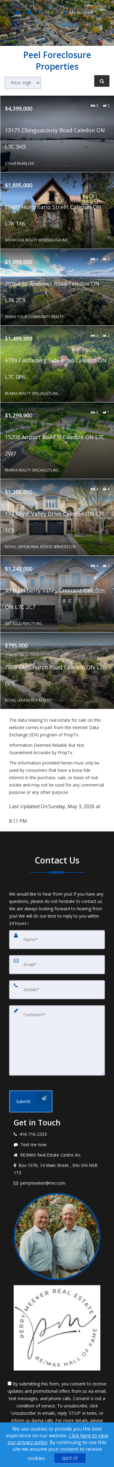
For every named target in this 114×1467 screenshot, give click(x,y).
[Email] (57, 964)
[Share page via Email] (40, 12)
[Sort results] (23, 83)
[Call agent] (7, 12)
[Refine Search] (101, 81)
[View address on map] (57, 1169)
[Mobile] (57, 989)
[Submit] (31, 1101)
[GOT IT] (70, 1458)
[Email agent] (30, 12)
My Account (78, 12)
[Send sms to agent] (18, 12)
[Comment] (57, 1040)
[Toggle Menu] (103, 8)
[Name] (57, 939)
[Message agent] (57, 1144)
